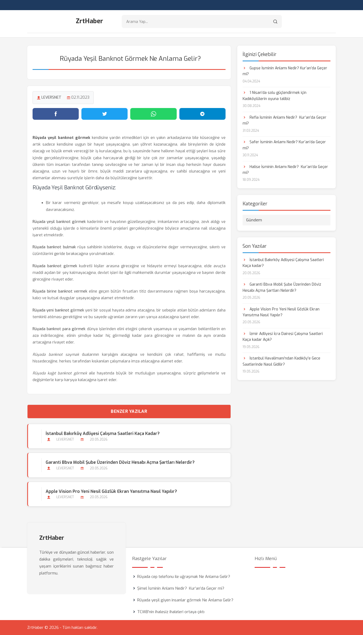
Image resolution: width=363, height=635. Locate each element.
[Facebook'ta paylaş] (56, 114)
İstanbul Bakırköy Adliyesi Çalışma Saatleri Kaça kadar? (103, 433)
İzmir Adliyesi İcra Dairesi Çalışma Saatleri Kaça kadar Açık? (283, 336)
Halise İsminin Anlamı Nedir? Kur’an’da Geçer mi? (285, 169)
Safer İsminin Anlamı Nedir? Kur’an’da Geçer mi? (284, 144)
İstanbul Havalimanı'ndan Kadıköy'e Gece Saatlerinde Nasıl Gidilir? (281, 361)
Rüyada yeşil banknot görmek (59, 221)
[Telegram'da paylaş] (202, 114)
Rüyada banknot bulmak (54, 247)
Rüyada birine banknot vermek (60, 291)
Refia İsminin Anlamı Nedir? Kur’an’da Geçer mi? (284, 120)
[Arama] (275, 21)
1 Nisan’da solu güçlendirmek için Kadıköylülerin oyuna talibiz (274, 95)
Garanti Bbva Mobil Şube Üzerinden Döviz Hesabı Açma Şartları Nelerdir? (120, 462)
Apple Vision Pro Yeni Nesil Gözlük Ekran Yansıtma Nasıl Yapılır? (111, 491)
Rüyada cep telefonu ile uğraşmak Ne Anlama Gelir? (183, 576)
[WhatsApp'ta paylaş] (153, 114)
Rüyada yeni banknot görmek (58, 310)
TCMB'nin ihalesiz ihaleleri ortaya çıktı (170, 611)
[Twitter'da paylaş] (104, 114)
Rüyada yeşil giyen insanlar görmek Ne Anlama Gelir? (185, 600)
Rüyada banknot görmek (55, 266)
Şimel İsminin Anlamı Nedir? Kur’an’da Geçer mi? (180, 588)
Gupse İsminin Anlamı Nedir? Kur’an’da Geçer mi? (285, 71)
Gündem (254, 220)
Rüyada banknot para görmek (59, 329)
